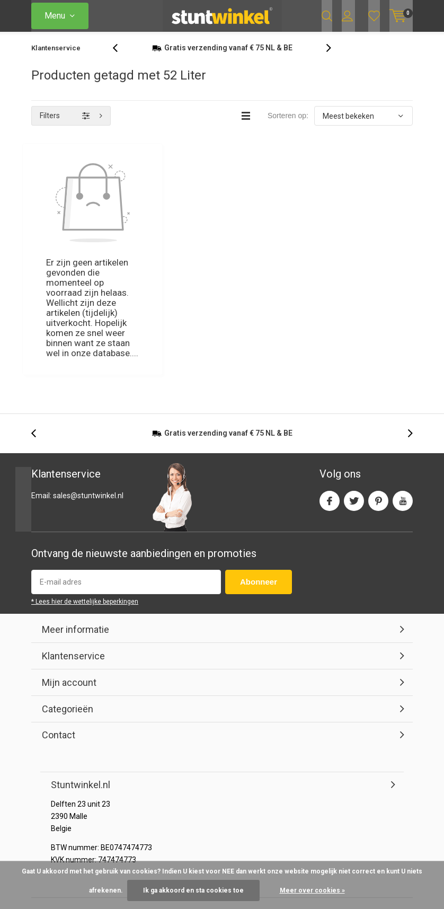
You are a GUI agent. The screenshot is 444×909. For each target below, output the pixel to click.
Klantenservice (56, 58)
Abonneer (258, 462)
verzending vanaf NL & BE (228, 58)
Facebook (329, 378)
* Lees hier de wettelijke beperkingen (84, 482)
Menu (55, 16)
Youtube (403, 378)
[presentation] (121, 58)
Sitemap (398, 801)
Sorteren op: (288, 125)
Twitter (354, 378)
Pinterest (378, 378)
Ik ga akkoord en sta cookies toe (193, 890)
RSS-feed (360, 801)
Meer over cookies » (312, 890)
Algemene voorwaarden (295, 801)
